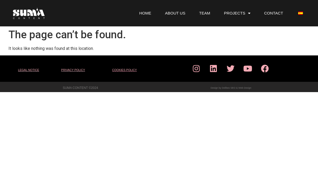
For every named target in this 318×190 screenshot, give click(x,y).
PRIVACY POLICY (73, 70)
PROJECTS (237, 13)
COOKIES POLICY (124, 70)
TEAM (204, 13)
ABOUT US (175, 13)
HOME (145, 13)
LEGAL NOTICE (28, 70)
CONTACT (273, 13)
